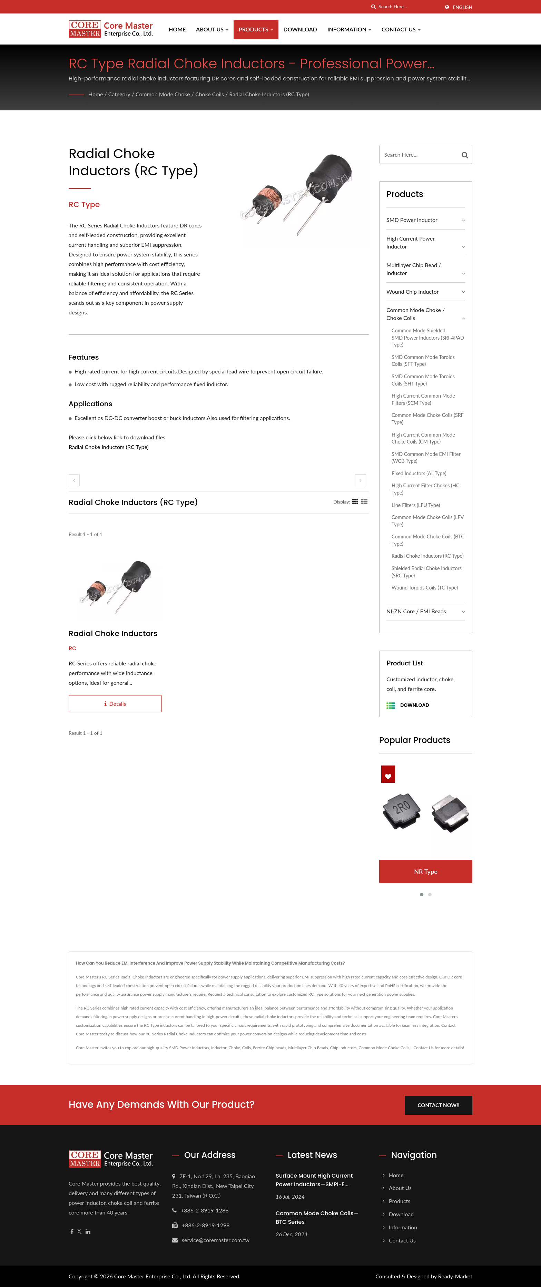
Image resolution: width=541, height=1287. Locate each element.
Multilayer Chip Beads (308, 1047)
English (462, 7)
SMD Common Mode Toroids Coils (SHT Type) (423, 380)
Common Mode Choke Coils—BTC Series (317, 1217)
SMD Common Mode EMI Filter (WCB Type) (426, 457)
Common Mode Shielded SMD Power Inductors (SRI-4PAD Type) (428, 338)
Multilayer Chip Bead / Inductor (413, 269)
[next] (360, 480)
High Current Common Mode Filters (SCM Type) (423, 399)
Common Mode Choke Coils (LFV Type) (428, 520)
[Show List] (364, 501)
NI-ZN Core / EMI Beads (416, 611)
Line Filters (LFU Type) (416, 505)
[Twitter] (79, 1231)
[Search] (409, 6)
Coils (246, 1047)
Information (349, 29)
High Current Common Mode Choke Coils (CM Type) (423, 438)
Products (256, 29)
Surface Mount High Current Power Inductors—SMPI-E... (314, 1179)
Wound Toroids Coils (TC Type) (425, 588)
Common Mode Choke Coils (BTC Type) (428, 540)
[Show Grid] (355, 501)
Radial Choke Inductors (113, 633)
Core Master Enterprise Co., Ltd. (152, 1276)
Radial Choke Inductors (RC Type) (269, 94)
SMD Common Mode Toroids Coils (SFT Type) (423, 360)
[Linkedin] (88, 1231)
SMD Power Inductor (411, 219)
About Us (212, 29)
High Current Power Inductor (410, 242)
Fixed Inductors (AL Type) (419, 473)
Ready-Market (455, 1276)
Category (119, 94)
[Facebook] (71, 1231)
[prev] (74, 480)
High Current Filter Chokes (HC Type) (426, 489)
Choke (234, 1047)
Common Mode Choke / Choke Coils (180, 94)
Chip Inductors (343, 1047)
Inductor (219, 1047)
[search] (373, 6)
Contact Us (401, 29)
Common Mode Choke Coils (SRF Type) (428, 418)
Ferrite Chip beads (269, 1047)
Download (300, 29)
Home (177, 29)
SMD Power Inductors (189, 1047)
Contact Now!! (439, 1105)
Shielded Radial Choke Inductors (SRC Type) (427, 571)
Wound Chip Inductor (412, 291)
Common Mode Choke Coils (383, 1047)
